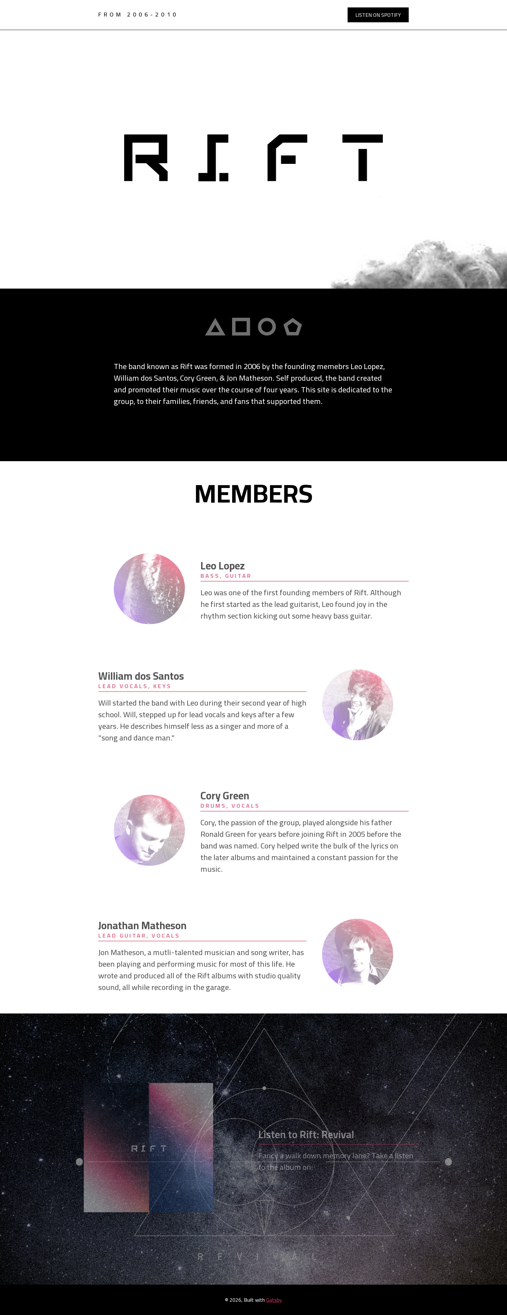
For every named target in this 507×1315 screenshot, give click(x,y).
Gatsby (274, 1300)
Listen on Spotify (378, 15)
